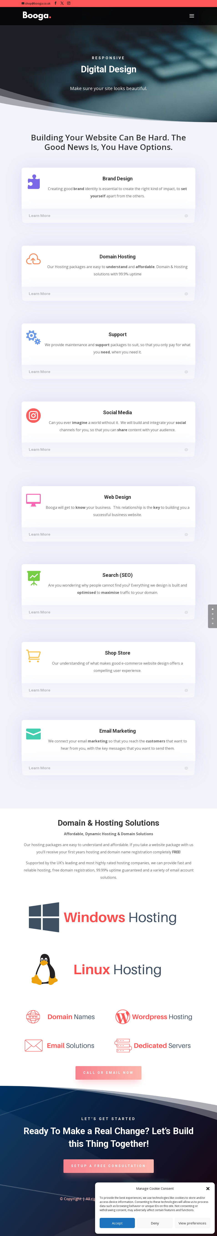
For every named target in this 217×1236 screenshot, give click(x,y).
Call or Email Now (108, 1072)
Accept (117, 1223)
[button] (208, 1188)
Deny (155, 1223)
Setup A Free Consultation (108, 1166)
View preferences (192, 1223)
